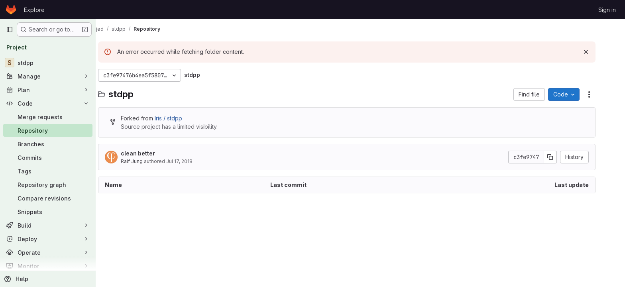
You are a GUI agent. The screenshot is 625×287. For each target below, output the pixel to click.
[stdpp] (47, 62)
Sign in (607, 9)
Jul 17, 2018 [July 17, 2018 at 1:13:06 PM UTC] (193, 161)
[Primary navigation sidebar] (9, 29)
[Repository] (47, 130)
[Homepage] (11, 9)
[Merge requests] (47, 116)
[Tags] (47, 171)
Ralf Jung (145, 161)
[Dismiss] (599, 52)
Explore (34, 9)
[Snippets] (47, 211)
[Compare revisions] (47, 198)
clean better (151, 153)
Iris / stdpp (182, 118)
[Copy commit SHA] (564, 157)
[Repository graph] (47, 184)
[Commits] (47, 157)
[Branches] (47, 144)
